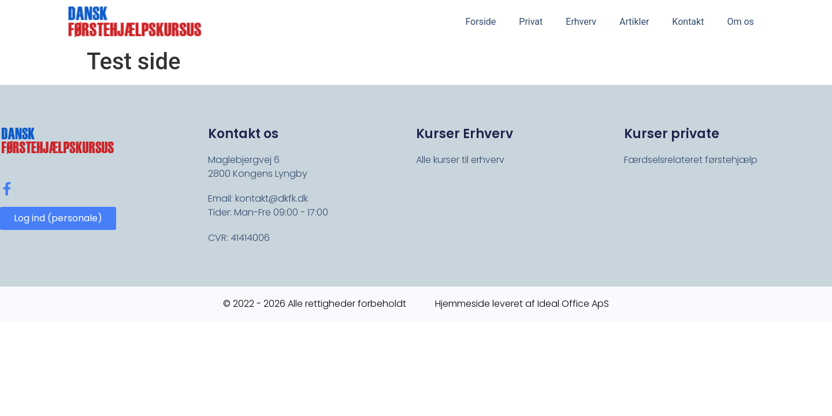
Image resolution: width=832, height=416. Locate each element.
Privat (531, 21)
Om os (740, 21)
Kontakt (688, 21)
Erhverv (581, 21)
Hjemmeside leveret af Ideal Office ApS (522, 303)
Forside (480, 21)
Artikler (634, 21)
